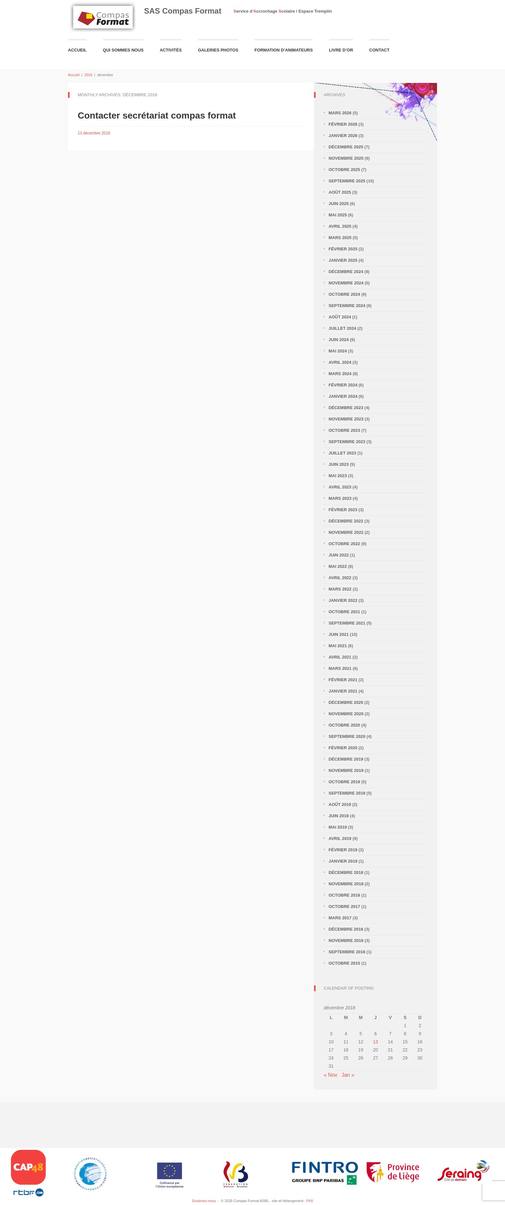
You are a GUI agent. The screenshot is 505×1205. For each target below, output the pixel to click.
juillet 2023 (342, 453)
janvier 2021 (343, 691)
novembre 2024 (346, 283)
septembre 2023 (347, 441)
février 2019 (343, 849)
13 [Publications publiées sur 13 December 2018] (375, 1041)
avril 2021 (340, 657)
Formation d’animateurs (283, 50)
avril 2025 (340, 226)
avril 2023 (340, 487)
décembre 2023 (346, 407)
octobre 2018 (344, 895)
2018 (88, 75)
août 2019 (340, 804)
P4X (309, 1201)
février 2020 (343, 747)
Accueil (77, 50)
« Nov (330, 1075)
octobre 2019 (344, 781)
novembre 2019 (346, 770)
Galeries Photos (218, 50)
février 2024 (343, 385)
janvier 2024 (343, 396)
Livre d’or (341, 50)
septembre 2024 (347, 305)
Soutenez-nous (204, 1201)
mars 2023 (340, 498)
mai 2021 (338, 645)
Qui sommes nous (123, 50)
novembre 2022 (346, 532)
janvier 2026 (343, 135)
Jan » (348, 1075)
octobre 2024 (344, 294)
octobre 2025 (344, 169)
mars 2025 (340, 237)
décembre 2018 (346, 872)
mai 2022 (338, 566)
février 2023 (343, 509)
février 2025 (343, 249)
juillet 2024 (342, 328)
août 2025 (340, 192)
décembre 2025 (346, 146)
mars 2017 (340, 917)
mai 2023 (338, 475)
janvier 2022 (343, 600)
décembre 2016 (346, 929)
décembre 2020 (346, 702)
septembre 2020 (347, 736)
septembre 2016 (347, 951)
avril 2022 (340, 577)
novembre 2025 (346, 158)
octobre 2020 (344, 725)
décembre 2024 (346, 271)
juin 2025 (339, 203)
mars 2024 (340, 373)
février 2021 (343, 679)
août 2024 (340, 317)
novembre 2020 (346, 713)
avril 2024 (340, 362)
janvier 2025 (343, 260)
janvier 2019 (343, 861)
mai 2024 (338, 351)
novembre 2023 (346, 419)
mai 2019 (338, 827)
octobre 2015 (344, 963)
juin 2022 (339, 555)
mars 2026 (340, 112)
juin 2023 (339, 464)
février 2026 (343, 124)
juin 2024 (339, 339)
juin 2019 (339, 815)
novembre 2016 (346, 940)
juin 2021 (339, 634)
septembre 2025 (347, 180)
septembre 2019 (347, 793)
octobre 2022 (344, 543)
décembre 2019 (346, 759)
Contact (379, 50)
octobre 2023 (344, 430)
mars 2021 (340, 668)
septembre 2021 (347, 623)
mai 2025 (338, 214)
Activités (171, 50)
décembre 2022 (346, 521)
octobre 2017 (344, 906)
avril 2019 (340, 838)
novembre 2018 (346, 883)
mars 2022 (340, 589)
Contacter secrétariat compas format (157, 115)
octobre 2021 (344, 611)
